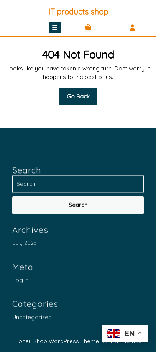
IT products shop (78, 11)
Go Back (82, 99)
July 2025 (24, 312)
